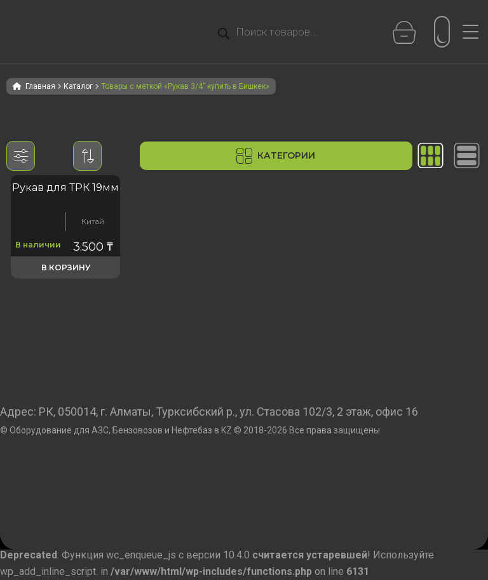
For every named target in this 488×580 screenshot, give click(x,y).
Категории (275, 156)
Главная (40, 86)
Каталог (78, 86)
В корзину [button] (65, 267)
